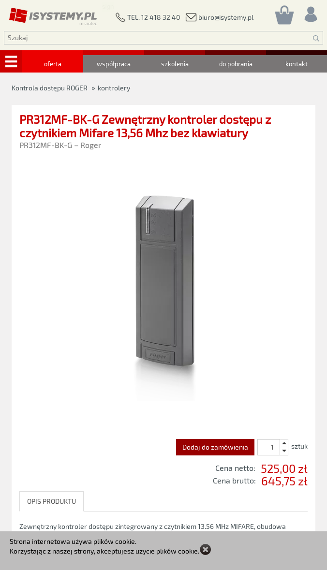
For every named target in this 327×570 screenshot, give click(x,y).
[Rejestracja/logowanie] (310, 12)
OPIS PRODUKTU (51, 501)
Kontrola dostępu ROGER (50, 88)
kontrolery (114, 88)
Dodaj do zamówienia (215, 447)
